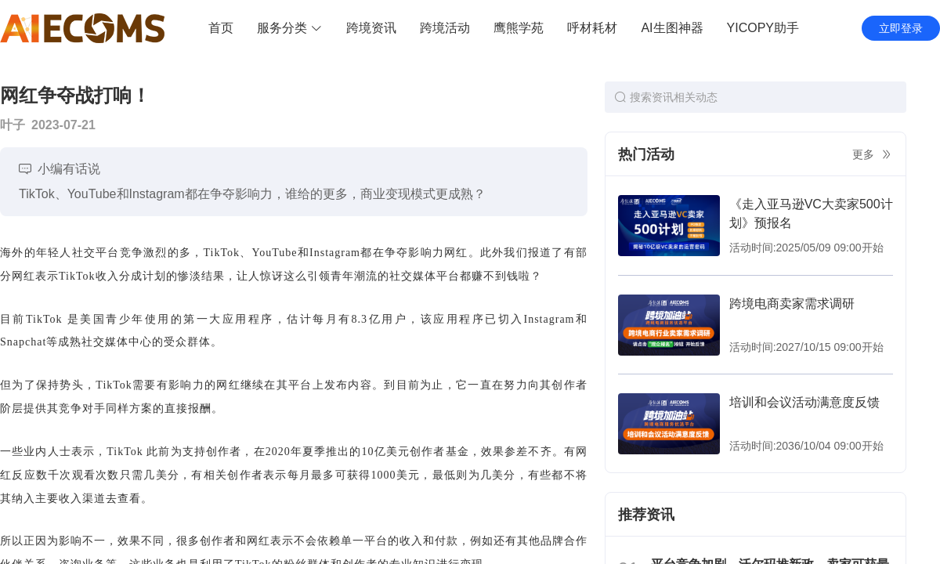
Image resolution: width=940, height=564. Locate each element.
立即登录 (901, 28)
